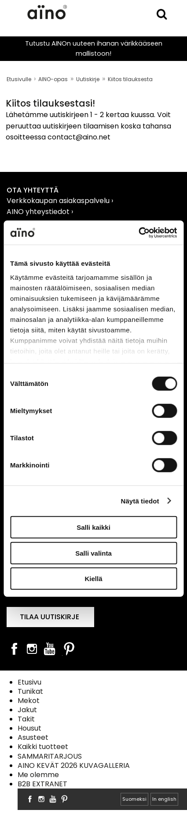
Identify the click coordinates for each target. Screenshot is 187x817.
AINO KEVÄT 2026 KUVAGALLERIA (74, 765)
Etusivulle (19, 79)
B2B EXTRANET (42, 784)
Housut (29, 728)
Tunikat (30, 691)
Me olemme (38, 775)
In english (164, 799)
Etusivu (29, 682)
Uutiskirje (87, 79)
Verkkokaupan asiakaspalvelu (59, 201)
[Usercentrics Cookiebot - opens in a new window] (138, 232)
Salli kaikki (93, 527)
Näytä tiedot (140, 500)
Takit (26, 719)
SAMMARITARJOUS (50, 756)
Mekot (29, 701)
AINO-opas (53, 79)
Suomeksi (134, 799)
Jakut (27, 710)
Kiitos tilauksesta (130, 79)
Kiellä (93, 578)
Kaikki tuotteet (43, 747)
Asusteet (33, 737)
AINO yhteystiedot (39, 212)
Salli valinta (93, 553)
